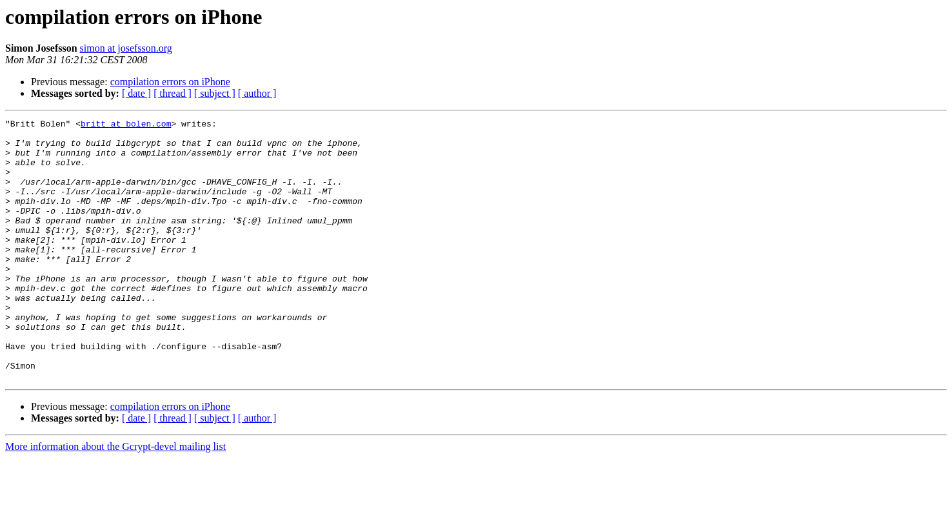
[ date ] (136, 93)
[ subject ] (214, 93)
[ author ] (257, 93)
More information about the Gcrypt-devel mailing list (115, 498)
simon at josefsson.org (126, 48)
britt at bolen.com (126, 125)
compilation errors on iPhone (170, 81)
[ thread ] (173, 93)
